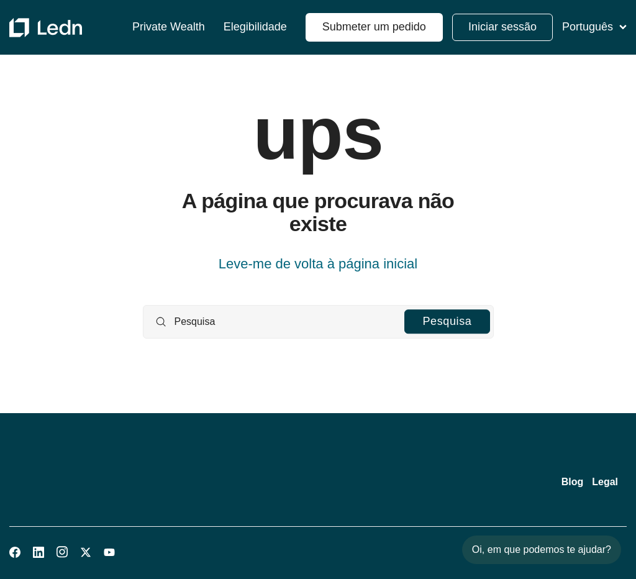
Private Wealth (168, 27)
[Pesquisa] (318, 322)
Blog (572, 481)
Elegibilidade (255, 27)
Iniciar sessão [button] (502, 27)
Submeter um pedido (374, 27)
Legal (605, 481)
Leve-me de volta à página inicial (318, 263)
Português (594, 27)
